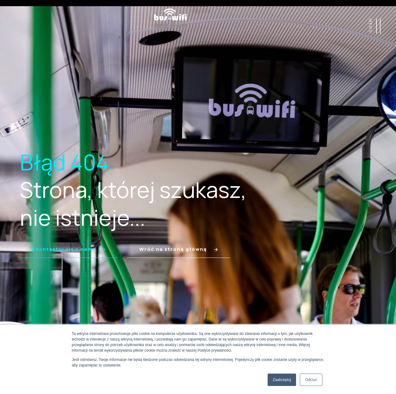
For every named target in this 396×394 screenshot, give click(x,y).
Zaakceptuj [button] (282, 380)
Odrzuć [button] (311, 380)
